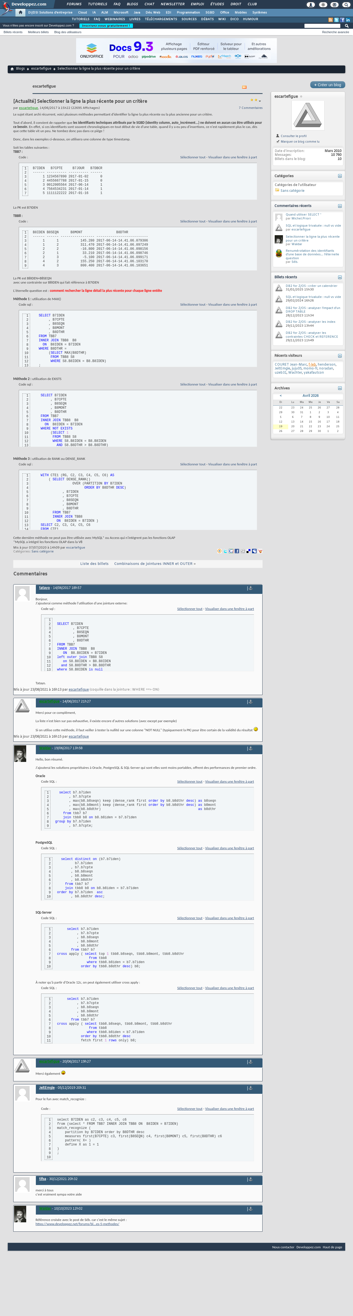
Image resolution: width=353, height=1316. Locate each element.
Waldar (297, 244)
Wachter (295, 373)
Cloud (82, 13)
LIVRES (134, 19)
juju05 (297, 368)
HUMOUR (250, 19)
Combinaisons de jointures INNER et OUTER (153, 564)
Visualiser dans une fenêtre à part (232, 157)
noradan (326, 368)
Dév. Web (153, 13)
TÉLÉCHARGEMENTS (161, 19)
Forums (74, 4)
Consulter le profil (291, 136)
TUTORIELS (80, 19)
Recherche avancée (335, 32)
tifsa (42, 1179)
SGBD (210, 13)
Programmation (188, 13)
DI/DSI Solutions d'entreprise (50, 13)
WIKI (222, 19)
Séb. (295, 262)
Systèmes (259, 13)
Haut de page (332, 1247)
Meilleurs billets (38, 32)
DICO (234, 19)
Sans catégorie (42, 552)
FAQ (117, 4)
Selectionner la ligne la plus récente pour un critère (313, 239)
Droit (235, 4)
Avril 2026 (311, 396)
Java (137, 13)
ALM (104, 13)
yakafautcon (314, 373)
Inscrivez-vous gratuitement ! (106, 25)
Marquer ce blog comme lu (298, 142)
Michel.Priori (301, 219)
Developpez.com (308, 1247)
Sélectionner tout (192, 157)
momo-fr (310, 368)
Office (224, 13)
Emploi (197, 4)
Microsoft (121, 13)
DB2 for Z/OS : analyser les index (310, 322)
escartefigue (41, 69)
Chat (149, 4)
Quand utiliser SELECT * (303, 215)
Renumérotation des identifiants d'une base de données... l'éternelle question (312, 254)
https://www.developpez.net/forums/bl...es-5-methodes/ (77, 1224)
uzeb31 (281, 373)
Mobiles (241, 13)
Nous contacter (283, 1247)
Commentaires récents (292, 206)
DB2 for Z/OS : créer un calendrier (312, 286)
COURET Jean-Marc (291, 365)
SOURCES (189, 19)
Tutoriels (97, 4)
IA (94, 13)
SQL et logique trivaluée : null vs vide (313, 226)
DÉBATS (207, 19)
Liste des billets (94, 564)
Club (252, 4)
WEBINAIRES (115, 19)
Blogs (132, 4)
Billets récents (13, 32)
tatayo (44, 588)
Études (217, 4)
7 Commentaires (251, 108)
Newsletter (172, 4)
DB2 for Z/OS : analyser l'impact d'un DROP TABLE (313, 310)
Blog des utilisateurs (67, 32)
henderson (327, 365)
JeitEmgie (47, 1088)
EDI (168, 13)
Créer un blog (327, 84)
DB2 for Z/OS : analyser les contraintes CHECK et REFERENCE (312, 335)
